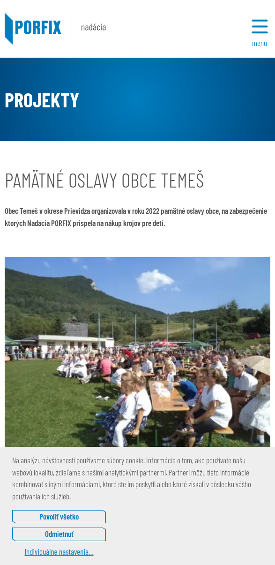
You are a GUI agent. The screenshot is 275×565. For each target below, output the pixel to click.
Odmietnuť (59, 533)
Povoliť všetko (59, 516)
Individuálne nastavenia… (58, 551)
